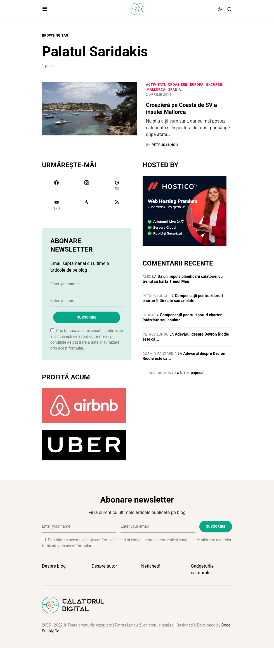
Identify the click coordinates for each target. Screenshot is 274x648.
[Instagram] (87, 185)
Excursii (214, 85)
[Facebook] (56, 185)
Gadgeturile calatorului (202, 569)
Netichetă (150, 566)
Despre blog (54, 566)
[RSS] (117, 205)
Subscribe (86, 317)
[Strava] (87, 205)
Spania (174, 90)
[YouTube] (56, 205)
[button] (45, 9)
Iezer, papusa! (192, 372)
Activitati (155, 85)
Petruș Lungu (156, 296)
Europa (197, 85)
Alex (147, 277)
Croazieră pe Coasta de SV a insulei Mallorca (181, 108)
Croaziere (177, 85)
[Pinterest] (117, 185)
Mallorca (156, 90)
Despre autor (104, 566)
